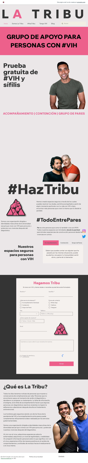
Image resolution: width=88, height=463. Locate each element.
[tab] (51, 242)
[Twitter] (84, 236)
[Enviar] (61, 364)
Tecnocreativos (6, 458)
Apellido (51, 291)
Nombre (22, 291)
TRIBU (57, 13)
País (21, 310)
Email (21, 326)
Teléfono (43, 310)
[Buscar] (73, 24)
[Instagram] (84, 231)
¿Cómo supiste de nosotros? (28, 317)
